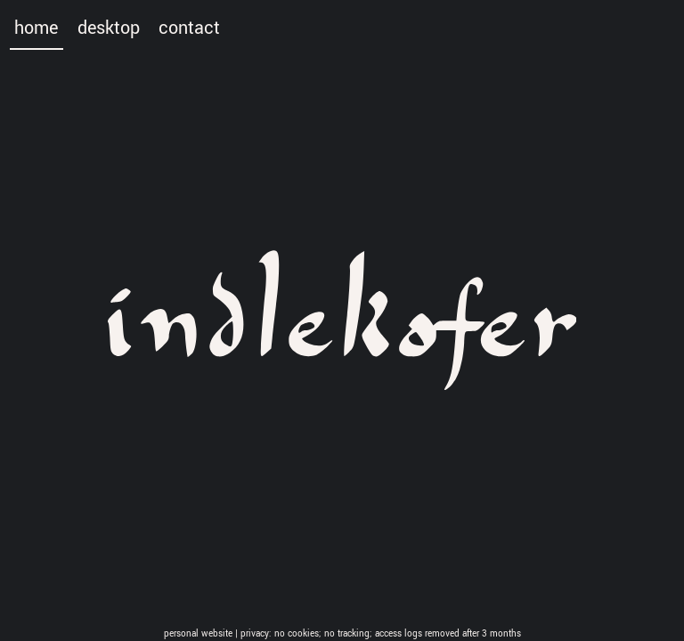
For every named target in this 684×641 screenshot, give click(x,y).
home (36, 28)
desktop (108, 28)
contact (189, 28)
